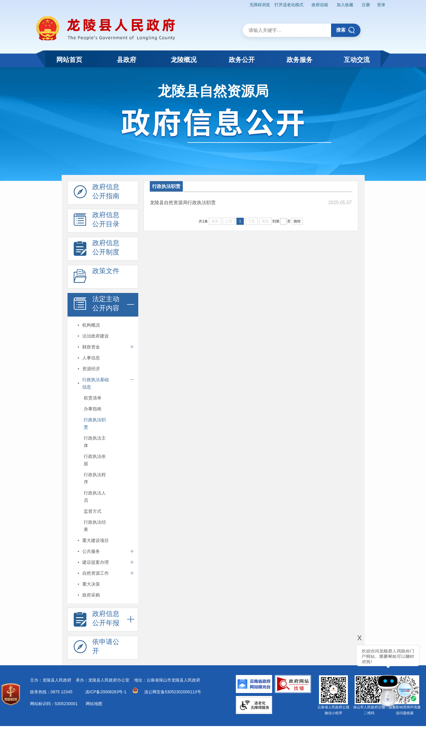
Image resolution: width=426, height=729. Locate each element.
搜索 (345, 30)
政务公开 (242, 59)
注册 (366, 4)
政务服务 (299, 59)
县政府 (126, 59)
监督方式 (92, 511)
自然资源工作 (95, 573)
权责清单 (92, 397)
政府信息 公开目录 (96, 221)
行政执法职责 (95, 423)
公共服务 (91, 551)
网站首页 (69, 59)
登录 (381, 4)
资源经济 (91, 368)
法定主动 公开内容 (96, 305)
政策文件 (96, 277)
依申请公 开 (96, 648)
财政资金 (91, 346)
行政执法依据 (95, 460)
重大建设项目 (95, 540)
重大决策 (91, 584)
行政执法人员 (95, 496)
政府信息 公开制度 (96, 249)
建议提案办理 (95, 562)
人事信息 (91, 357)
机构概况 (91, 324)
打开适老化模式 (288, 4)
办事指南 (92, 408)
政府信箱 (320, 4)
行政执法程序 (95, 478)
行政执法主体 (95, 441)
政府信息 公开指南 (96, 193)
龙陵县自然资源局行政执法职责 (183, 202)
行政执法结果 (95, 526)
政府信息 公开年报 (96, 620)
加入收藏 (345, 4)
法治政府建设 (95, 335)
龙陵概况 (184, 59)
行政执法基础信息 (95, 383)
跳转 (297, 221)
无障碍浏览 (259, 4)
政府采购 (91, 594)
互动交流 (357, 59)
